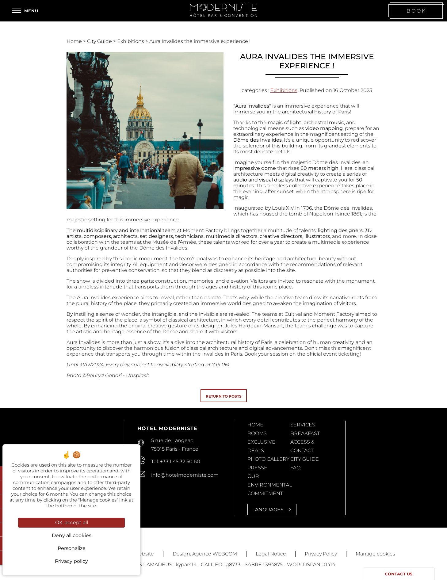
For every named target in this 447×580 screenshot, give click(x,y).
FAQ (295, 468)
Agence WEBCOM (214, 554)
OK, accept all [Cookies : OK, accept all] (71, 522)
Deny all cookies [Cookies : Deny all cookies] (71, 535)
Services (302, 425)
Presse (257, 468)
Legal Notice (271, 554)
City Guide (100, 41)
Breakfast (305, 433)
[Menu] (25, 10)
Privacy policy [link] (71, 561)
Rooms (257, 433)
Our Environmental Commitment (269, 484)
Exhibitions (131, 41)
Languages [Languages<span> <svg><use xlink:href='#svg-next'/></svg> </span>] (272, 510)
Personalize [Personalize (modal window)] (72, 548)
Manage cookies (375, 554)
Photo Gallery (268, 459)
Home (75, 41)
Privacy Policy (321, 554)
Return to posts (224, 396)
